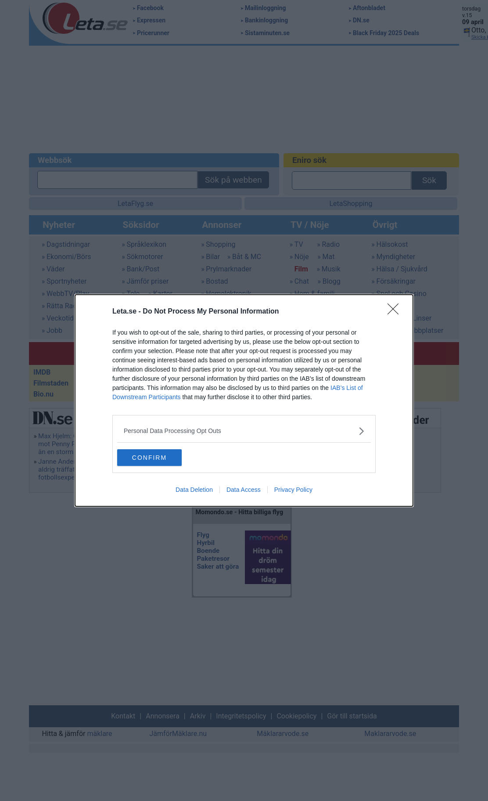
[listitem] (244, 430)
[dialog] (244, 400)
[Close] (396, 311)
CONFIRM (158, 457)
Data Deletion (194, 490)
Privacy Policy (293, 490)
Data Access (243, 490)
